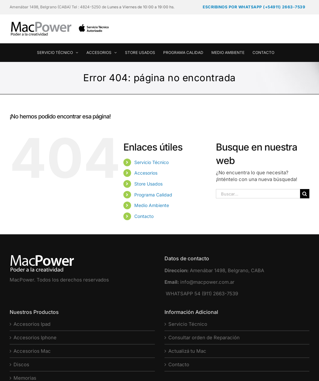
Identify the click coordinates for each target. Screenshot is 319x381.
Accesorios (145, 173)
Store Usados (148, 183)
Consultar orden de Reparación (204, 337)
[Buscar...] (258, 193)
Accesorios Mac (32, 351)
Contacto (144, 216)
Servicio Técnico (151, 162)
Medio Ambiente (151, 205)
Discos (21, 364)
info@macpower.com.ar (207, 282)
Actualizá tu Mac (187, 351)
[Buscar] (304, 193)
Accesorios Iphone (35, 337)
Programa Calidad (153, 194)
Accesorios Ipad (31, 324)
